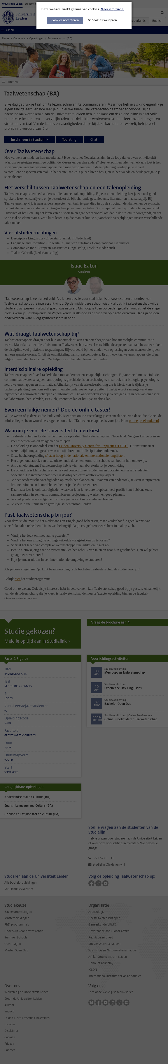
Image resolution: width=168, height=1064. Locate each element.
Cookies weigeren (104, 20)
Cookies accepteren (65, 20)
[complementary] (158, 1054)
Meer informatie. (112, 9)
